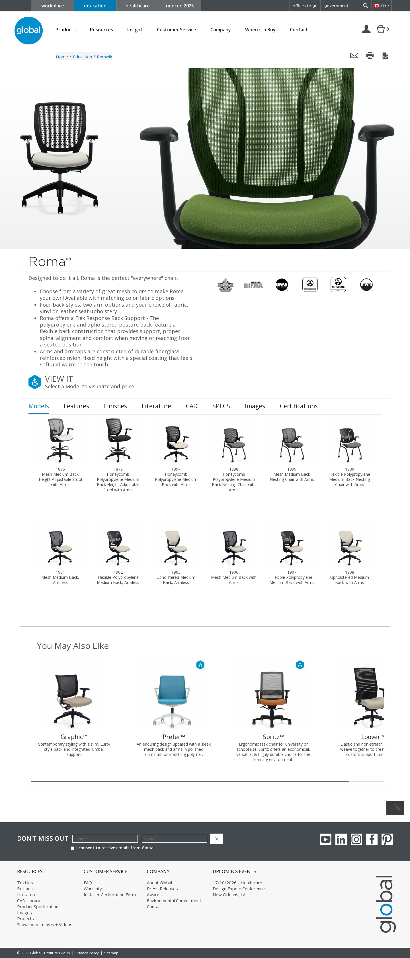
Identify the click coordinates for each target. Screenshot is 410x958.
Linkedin (341, 839)
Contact (299, 29)
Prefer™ (174, 737)
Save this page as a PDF (386, 55)
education (95, 6)
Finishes (25, 888)
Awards (154, 894)
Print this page (370, 55)
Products (66, 30)
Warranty (93, 888)
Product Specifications (39, 906)
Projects (25, 918)
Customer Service (176, 30)
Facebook (372, 839)
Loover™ (373, 737)
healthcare (138, 6)
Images (24, 912)
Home (62, 57)
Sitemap (111, 952)
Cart (381, 34)
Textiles (25, 882)
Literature (27, 894)
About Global (159, 882)
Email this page (354, 55)
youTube (325, 839)
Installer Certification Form (110, 894)
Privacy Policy (87, 952)
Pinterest (387, 839)
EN (383, 5)
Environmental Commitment (174, 900)
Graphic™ (74, 737)
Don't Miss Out (42, 838)
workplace (52, 6)
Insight (135, 29)
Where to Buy (260, 30)
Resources (101, 30)
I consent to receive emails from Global (113, 847)
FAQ (88, 882)
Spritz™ (273, 737)
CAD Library (28, 900)
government (336, 5)
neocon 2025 (180, 6)
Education (82, 57)
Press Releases (162, 888)
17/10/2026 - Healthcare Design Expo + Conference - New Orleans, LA (240, 888)
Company (220, 30)
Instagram (356, 839)
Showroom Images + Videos (44, 924)
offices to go (305, 5)
